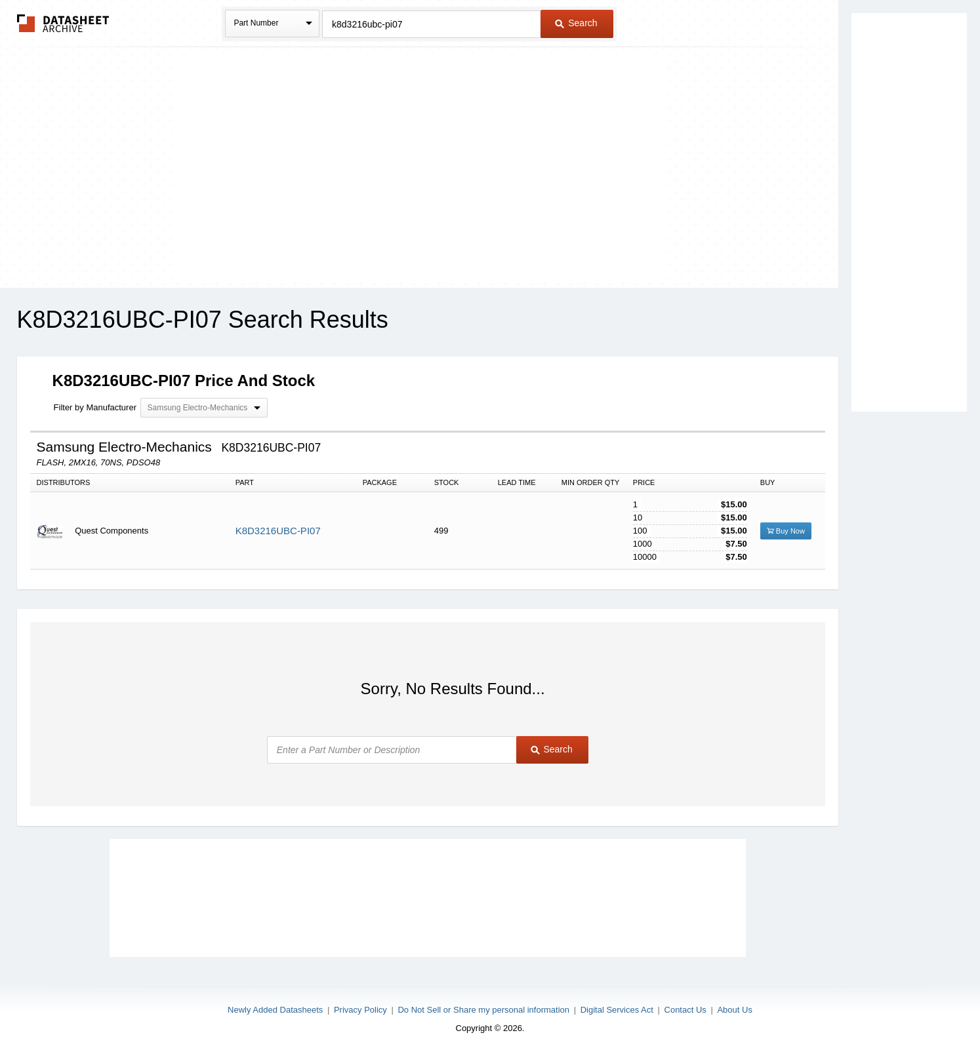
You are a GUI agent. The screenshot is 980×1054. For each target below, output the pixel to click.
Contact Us (685, 1010)
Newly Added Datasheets (275, 1010)
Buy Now (786, 531)
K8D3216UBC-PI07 (278, 530)
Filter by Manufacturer (95, 407)
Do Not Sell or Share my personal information (483, 1010)
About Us (734, 1010)
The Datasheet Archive (63, 23)
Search (576, 23)
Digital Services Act (617, 1010)
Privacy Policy (360, 1010)
